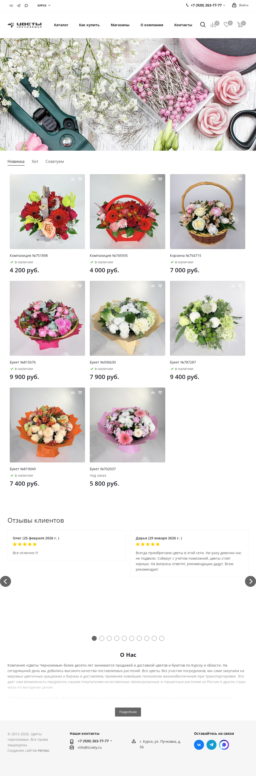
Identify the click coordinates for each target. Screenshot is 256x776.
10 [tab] (161, 638)
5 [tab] (124, 638)
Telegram (18, 5)
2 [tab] (101, 638)
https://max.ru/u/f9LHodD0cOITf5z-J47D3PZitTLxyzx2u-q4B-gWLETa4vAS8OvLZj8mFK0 (26, 5)
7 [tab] (139, 638)
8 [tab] (146, 638)
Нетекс (44, 750)
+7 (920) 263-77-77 (93, 741)
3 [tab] (109, 638)
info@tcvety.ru (90, 747)
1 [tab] (94, 638)
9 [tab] (154, 638)
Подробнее (128, 712)
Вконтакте (11, 5)
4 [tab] (116, 638)
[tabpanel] (67, 545)
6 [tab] (131, 638)
